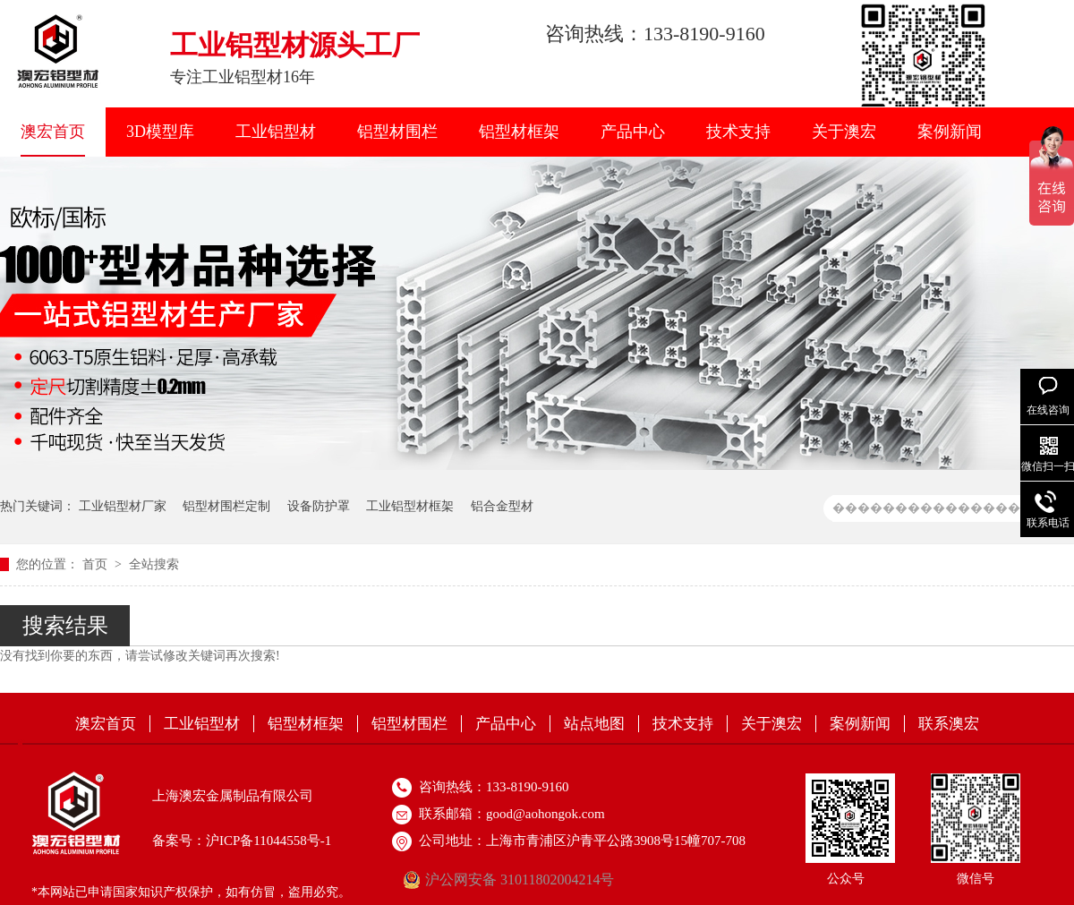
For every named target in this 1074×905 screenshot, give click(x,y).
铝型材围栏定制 (226, 506)
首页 (96, 564)
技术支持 (738, 132)
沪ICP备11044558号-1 (268, 840)
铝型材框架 (519, 132)
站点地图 (594, 723)
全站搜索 (154, 564)
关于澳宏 (844, 132)
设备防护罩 (318, 506)
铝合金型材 (502, 506)
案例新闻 (949, 132)
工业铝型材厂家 (122, 506)
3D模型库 (160, 132)
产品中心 (633, 132)
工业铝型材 (275, 132)
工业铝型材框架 (410, 506)
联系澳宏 (948, 723)
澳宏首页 (53, 132)
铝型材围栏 (397, 132)
